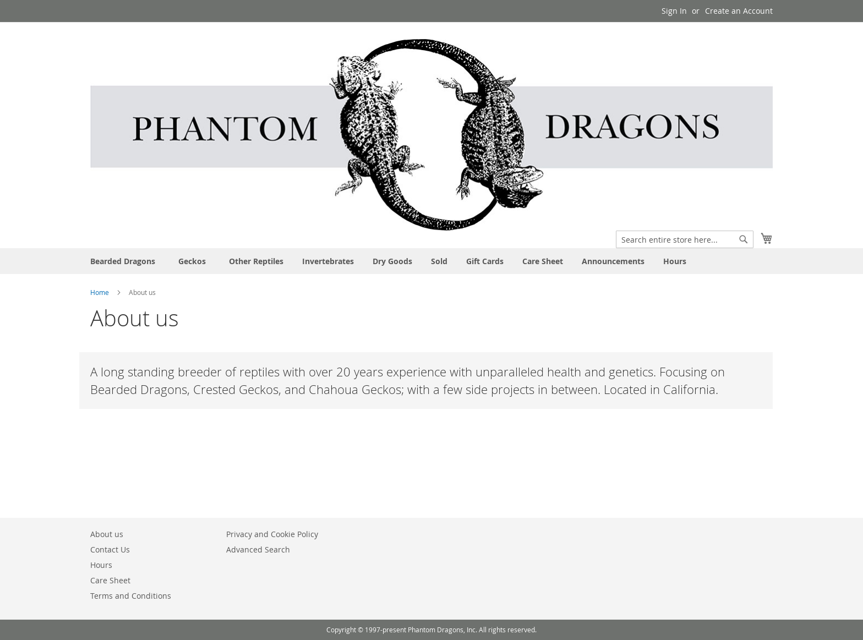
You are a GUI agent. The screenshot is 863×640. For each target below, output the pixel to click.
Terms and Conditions (130, 595)
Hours (101, 565)
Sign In (674, 11)
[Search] (743, 239)
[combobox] (684, 239)
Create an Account (739, 11)
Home (100, 292)
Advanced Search (258, 549)
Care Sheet (110, 580)
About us (106, 534)
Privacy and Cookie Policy (272, 534)
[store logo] (431, 135)
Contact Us (110, 549)
